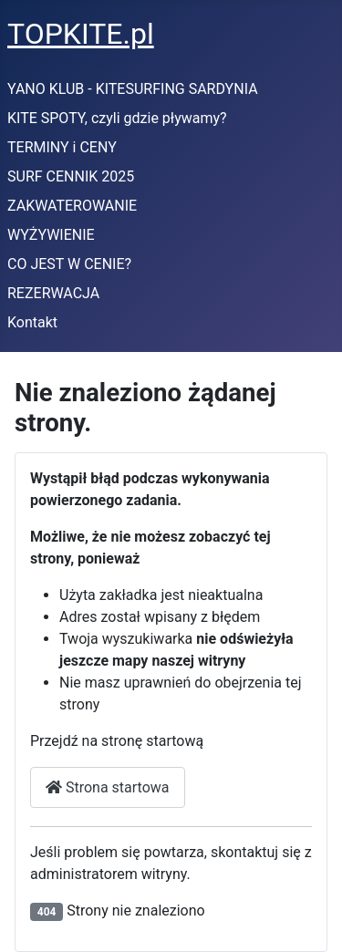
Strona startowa (108, 787)
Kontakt (32, 322)
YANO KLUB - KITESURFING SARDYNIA (132, 89)
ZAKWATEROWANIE (72, 205)
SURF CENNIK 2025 (70, 176)
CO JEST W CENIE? (69, 264)
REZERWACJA (53, 293)
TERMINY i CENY (62, 147)
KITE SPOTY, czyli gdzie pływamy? (117, 118)
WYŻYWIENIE (51, 234)
